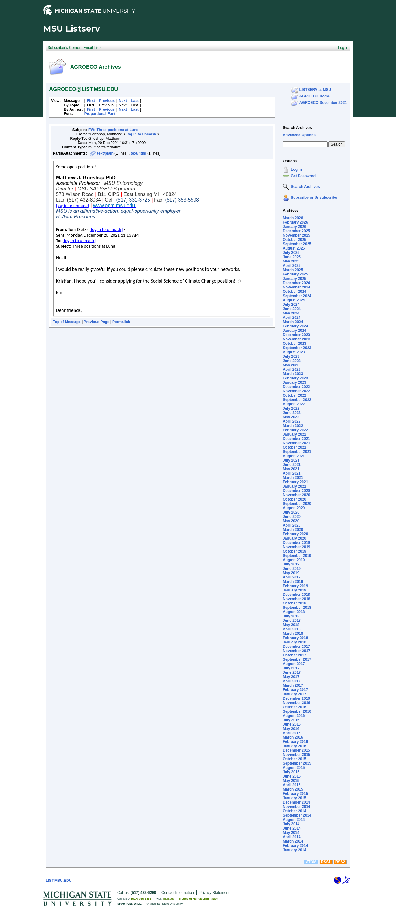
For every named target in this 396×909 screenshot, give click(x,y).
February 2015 (295, 794)
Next (123, 101)
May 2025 (291, 261)
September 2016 (297, 711)
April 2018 (291, 629)
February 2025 (295, 274)
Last (135, 101)
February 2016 (295, 742)
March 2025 (293, 270)
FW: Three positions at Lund (113, 130)
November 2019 (296, 547)
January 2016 (294, 746)
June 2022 (292, 413)
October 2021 (294, 447)
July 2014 (291, 824)
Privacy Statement (214, 892)
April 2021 (291, 473)
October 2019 (294, 551)
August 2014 (294, 819)
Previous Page (97, 322)
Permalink (121, 322)
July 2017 (291, 668)
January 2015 (294, 798)
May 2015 (291, 781)
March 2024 (293, 322)
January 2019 (294, 590)
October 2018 (294, 603)
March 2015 (293, 789)
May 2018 (291, 625)
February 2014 (295, 845)
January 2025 (294, 278)
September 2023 (297, 348)
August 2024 (294, 300)
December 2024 (296, 283)
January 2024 (294, 330)
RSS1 (326, 862)
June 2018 (292, 620)
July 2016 (291, 720)
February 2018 (295, 638)
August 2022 (294, 404)
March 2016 (293, 737)
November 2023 (296, 339)
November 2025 (296, 235)
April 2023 (291, 369)
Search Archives (297, 128)
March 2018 (293, 633)
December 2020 (296, 491)
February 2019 (295, 586)
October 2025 (294, 239)
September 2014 (297, 815)
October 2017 (294, 655)
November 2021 (296, 443)
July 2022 (291, 408)
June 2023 (292, 361)
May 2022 (291, 417)
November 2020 (296, 495)
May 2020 (291, 521)
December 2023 (296, 335)
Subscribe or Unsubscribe (314, 197)
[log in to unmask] (141, 134)
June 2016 (292, 724)
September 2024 (297, 296)
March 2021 (293, 478)
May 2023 (291, 365)
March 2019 (293, 581)
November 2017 (296, 651)
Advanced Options (299, 135)
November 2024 (296, 287)
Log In (296, 169)
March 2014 (293, 841)
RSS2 (340, 862)
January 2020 (294, 538)
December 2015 (296, 750)
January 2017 (294, 694)
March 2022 (293, 426)
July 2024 (291, 304)
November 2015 (296, 755)
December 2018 (296, 594)
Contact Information (177, 892)
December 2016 (296, 698)
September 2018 (297, 607)
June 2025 (292, 257)
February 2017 (295, 690)
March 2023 (293, 374)
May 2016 (291, 729)
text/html (138, 153)
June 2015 (292, 776)
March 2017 (293, 685)
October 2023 (294, 343)
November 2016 (296, 703)
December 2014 (296, 802)
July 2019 (291, 564)
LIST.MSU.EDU (58, 880)
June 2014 (292, 828)
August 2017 (294, 664)
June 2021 (292, 465)
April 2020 (291, 525)
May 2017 (291, 677)
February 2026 (295, 222)
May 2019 (291, 573)
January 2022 (294, 434)
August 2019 (294, 560)
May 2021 (291, 469)
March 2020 (293, 529)
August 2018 (294, 612)
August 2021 (294, 456)
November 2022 (296, 391)
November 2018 (296, 599)
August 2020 (294, 508)
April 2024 (291, 317)
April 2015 (291, 785)
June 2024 (292, 309)
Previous (107, 101)
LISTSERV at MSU (315, 89)
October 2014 (294, 811)
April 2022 (291, 421)
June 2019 (292, 568)
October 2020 (294, 499)
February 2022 (295, 430)
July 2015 (291, 772)
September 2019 (297, 555)
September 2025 (297, 244)
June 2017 (292, 672)
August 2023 (294, 352)
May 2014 (291, 832)
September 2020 (297, 503)
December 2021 (296, 439)
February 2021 (295, 482)
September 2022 (297, 400)
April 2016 (291, 733)
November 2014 (296, 806)
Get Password (303, 176)
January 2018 (294, 642)
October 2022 (294, 395)
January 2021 (294, 486)
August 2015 (294, 768)
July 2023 (291, 356)
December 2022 (296, 387)
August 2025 (294, 248)
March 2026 (293, 218)
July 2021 (291, 460)
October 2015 (294, 759)
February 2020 (295, 534)
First (91, 101)
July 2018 (291, 616)
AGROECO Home (314, 96)
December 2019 (296, 542)
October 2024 (294, 291)
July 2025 (291, 252)
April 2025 (291, 265)
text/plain (105, 153)
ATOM (311, 862)
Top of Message (67, 322)
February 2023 (295, 378)
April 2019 (291, 577)
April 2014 (291, 837)
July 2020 (291, 512)
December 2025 (296, 231)
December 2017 (296, 646)
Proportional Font (100, 114)
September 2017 (297, 659)
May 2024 (291, 313)
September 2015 (297, 763)
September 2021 (297, 452)
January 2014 (294, 850)
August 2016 (294, 716)
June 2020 (292, 516)
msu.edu (168, 898)
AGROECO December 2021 (323, 102)
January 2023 (294, 382)
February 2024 (295, 326)
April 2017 (291, 681)
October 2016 (294, 707)
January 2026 (294, 226)
